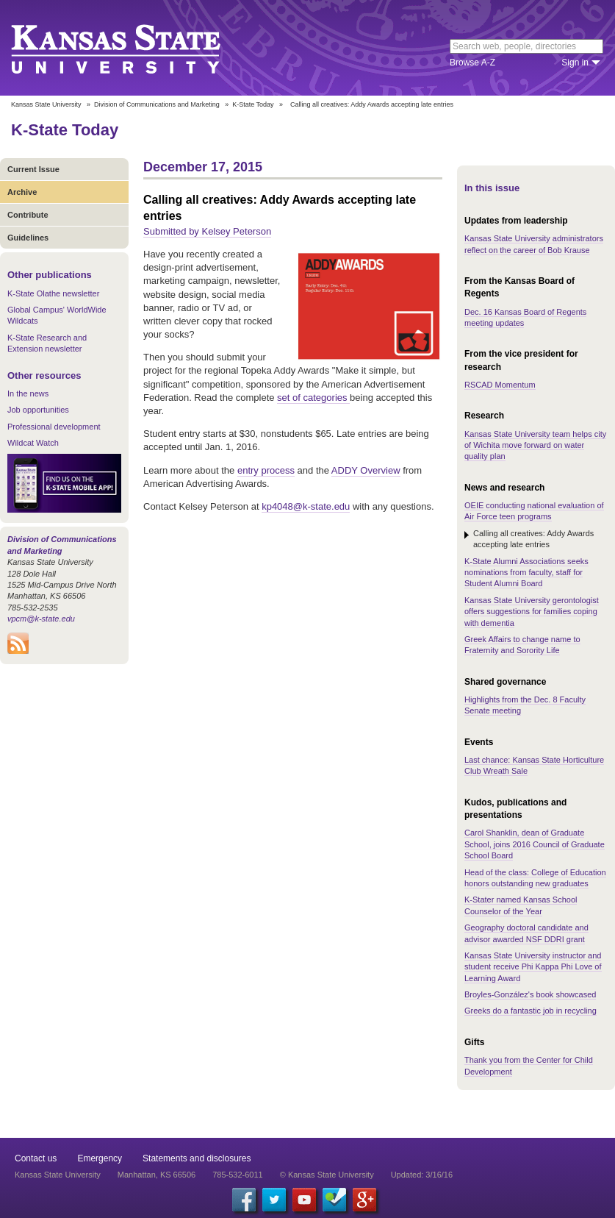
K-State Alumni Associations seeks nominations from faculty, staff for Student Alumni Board (526, 572)
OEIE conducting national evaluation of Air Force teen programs (534, 511)
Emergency (99, 1158)
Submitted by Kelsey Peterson (207, 231)
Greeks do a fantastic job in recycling (530, 1010)
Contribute (27, 214)
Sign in (575, 62)
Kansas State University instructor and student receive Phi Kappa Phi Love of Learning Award (533, 967)
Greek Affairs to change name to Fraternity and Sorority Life (522, 645)
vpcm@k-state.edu (41, 618)
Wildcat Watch (33, 442)
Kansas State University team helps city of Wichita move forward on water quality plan (535, 445)
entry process (266, 470)
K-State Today (252, 104)
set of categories (313, 397)
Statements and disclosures (197, 1158)
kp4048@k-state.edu (306, 506)
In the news (27, 393)
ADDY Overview (365, 470)
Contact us (36, 1158)
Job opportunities (38, 409)
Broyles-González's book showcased (530, 994)
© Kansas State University (327, 1174)
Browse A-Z (472, 62)
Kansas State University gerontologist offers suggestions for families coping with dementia (531, 611)
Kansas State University (134, 48)
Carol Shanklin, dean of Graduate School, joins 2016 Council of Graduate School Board (534, 844)
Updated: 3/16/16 (422, 1174)
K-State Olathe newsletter (53, 293)
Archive (22, 192)
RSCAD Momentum (500, 384)
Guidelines (27, 237)
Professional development (54, 426)
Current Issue (33, 169)
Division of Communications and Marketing (157, 104)
